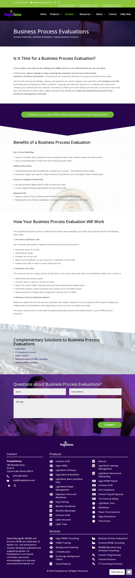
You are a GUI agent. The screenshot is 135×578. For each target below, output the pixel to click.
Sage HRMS (20, 349)
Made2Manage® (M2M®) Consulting (31, 359)
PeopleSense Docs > (111, 6)
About (99, 14)
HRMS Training (21, 355)
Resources (84, 14)
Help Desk (125, 14)
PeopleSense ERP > (67, 6)
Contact (113, 14)
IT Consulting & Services (25, 352)
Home (43, 14)
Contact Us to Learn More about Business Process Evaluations (67, 114)
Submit (110, 425)
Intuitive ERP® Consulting (26, 362)
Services (69, 14)
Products (54, 14)
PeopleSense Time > (89, 6)
